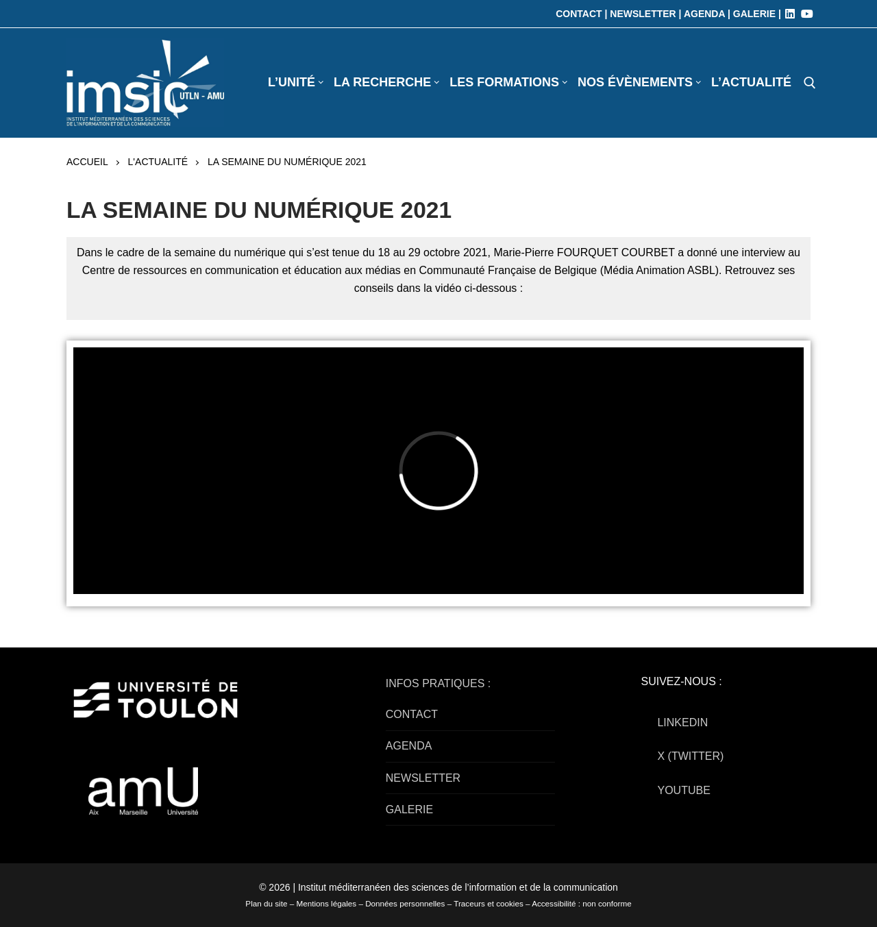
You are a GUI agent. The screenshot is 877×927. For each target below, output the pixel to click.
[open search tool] (810, 83)
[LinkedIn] (790, 14)
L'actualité (158, 161)
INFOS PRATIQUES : (438, 683)
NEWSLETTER (423, 778)
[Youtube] (807, 14)
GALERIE (409, 809)
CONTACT (412, 714)
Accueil (87, 161)
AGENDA (409, 746)
